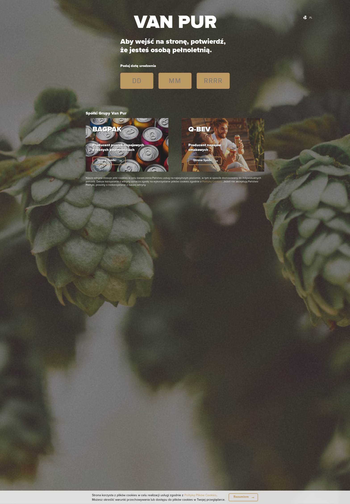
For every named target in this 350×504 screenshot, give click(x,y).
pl (310, 17)
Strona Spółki (106, 160)
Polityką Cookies (212, 181)
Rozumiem (241, 497)
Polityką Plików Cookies (200, 495)
